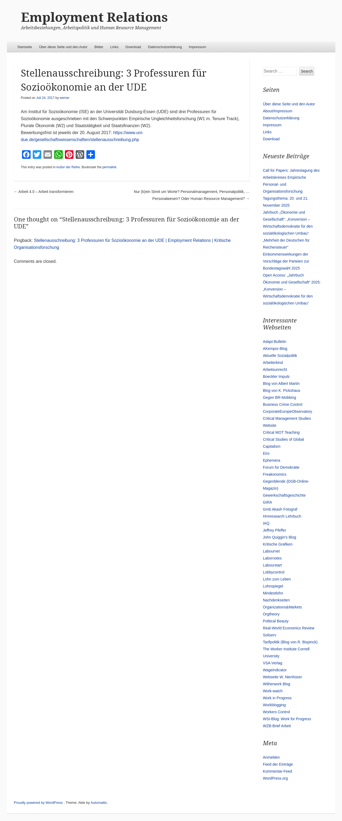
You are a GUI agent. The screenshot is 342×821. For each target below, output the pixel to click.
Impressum (197, 47)
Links (114, 47)
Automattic (99, 803)
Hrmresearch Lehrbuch (282, 516)
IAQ (266, 523)
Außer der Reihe (68, 167)
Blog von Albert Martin (281, 383)
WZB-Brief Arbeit (277, 726)
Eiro (266, 453)
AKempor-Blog (275, 348)
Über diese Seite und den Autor (63, 47)
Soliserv (269, 635)
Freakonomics (274, 474)
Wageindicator (275, 670)
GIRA (267, 502)
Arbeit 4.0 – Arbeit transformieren (44, 191)
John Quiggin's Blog (279, 537)
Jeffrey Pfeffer (274, 530)
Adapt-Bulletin (274, 341)
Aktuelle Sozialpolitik (280, 355)
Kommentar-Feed (277, 771)
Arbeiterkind (273, 362)
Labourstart (272, 565)
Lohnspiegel (273, 586)
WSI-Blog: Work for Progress (287, 719)
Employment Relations (94, 17)
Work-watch (273, 691)
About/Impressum (277, 111)
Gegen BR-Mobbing (279, 397)
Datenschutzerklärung (165, 47)
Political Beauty (276, 621)
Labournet (271, 551)
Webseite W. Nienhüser (282, 677)
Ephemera (271, 460)
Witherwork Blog (276, 684)
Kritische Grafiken (277, 544)
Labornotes (272, 558)
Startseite (24, 47)
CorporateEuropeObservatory (287, 411)
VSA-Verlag (272, 663)
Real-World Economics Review (288, 628)
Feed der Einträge (278, 764)
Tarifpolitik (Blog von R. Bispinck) (290, 642)
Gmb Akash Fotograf (280, 509)
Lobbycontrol (273, 572)
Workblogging (274, 705)
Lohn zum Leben (277, 579)
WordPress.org (275, 778)
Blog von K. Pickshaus (281, 390)
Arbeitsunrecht (275, 369)
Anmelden (271, 757)
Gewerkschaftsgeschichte (284, 495)
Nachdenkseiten (276, 600)
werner (64, 98)
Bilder (98, 47)
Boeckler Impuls (276, 376)
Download (133, 47)
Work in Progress (277, 698)
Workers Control (276, 712)
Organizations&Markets (282, 607)
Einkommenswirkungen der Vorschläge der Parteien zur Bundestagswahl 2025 (286, 261)
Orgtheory (271, 614)
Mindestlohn (273, 593)
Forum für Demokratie (281, 467)
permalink (109, 167)
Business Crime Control (282, 404)
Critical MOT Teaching (281, 432)
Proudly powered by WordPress (38, 803)
